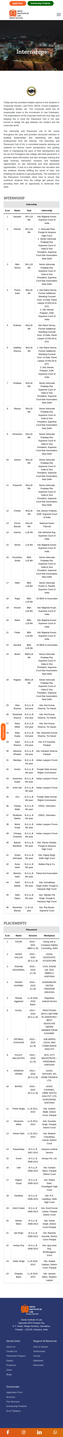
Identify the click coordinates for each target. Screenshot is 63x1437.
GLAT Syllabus (13, 1411)
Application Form (14, 1392)
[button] (8, 1432)
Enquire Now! (3, 732)
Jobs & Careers (40, 1346)
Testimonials (39, 1351)
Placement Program (16, 1356)
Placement (38, 1365)
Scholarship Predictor (41, 3)
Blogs (9, 1374)
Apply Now (18, 3)
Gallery (9, 1360)
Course (36, 1356)
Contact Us (11, 1351)
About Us (10, 1346)
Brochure (10, 1397)
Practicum (11, 1365)
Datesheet (38, 1360)
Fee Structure (12, 1401)
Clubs (9, 1370)
